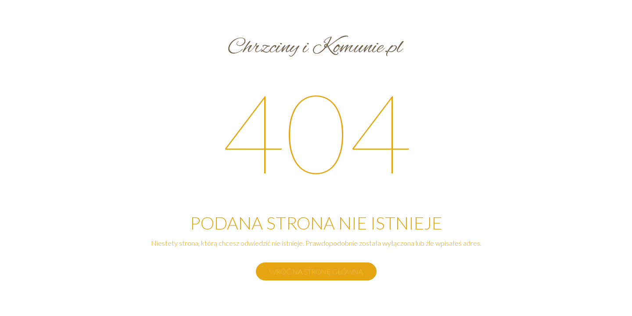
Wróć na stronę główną (316, 271)
